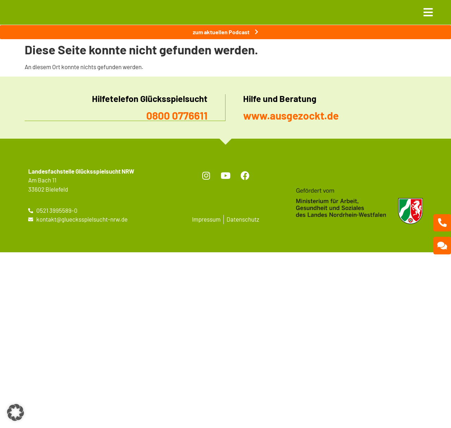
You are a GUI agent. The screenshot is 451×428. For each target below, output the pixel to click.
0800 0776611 (177, 115)
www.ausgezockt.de (291, 115)
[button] (15, 412)
